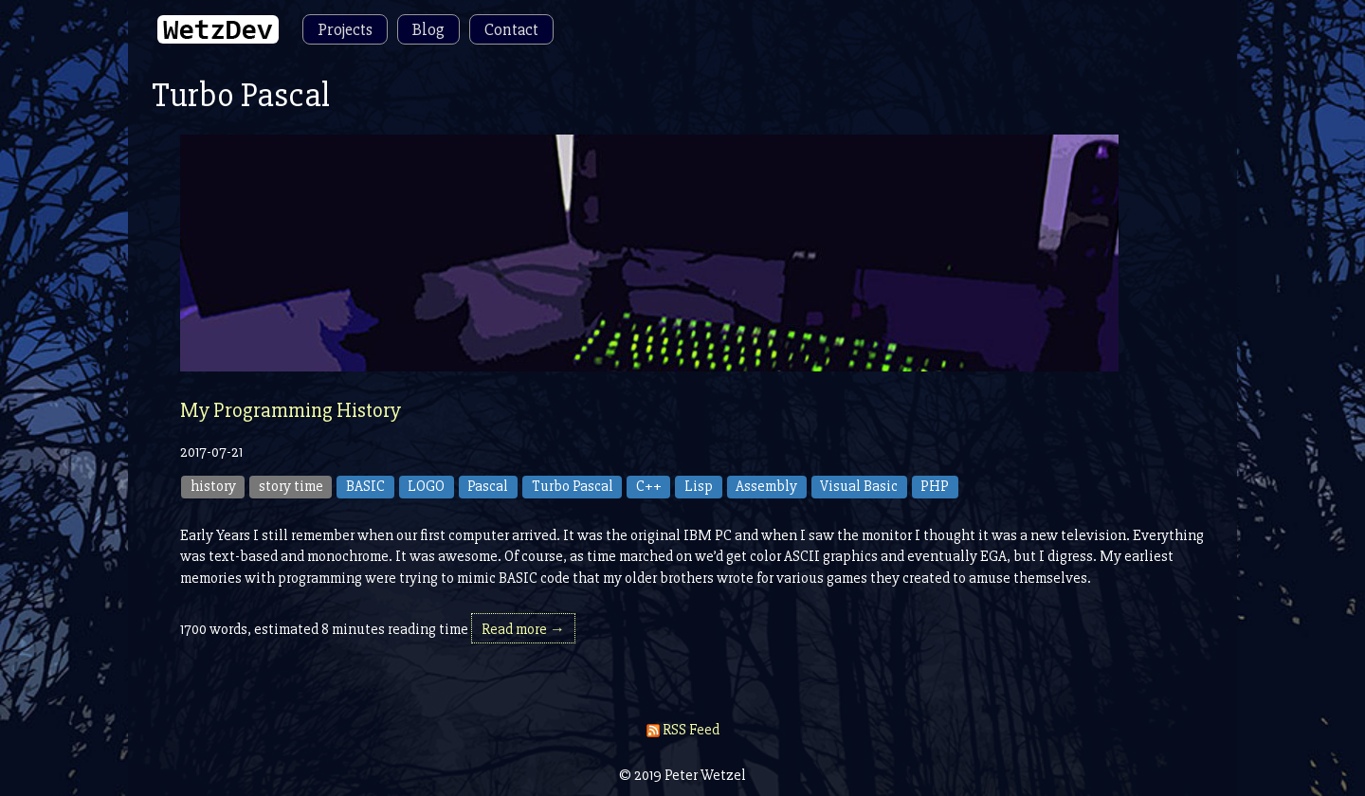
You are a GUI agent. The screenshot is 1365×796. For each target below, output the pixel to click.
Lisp (698, 486)
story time (291, 486)
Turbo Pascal (572, 486)
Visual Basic (859, 486)
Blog (428, 29)
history (213, 486)
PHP (934, 486)
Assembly (766, 486)
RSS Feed (682, 729)
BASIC (365, 486)
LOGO (426, 486)
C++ (649, 486)
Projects (345, 29)
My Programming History (290, 411)
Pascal (487, 486)
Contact (511, 29)
